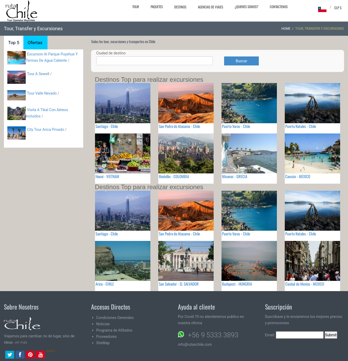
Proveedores (106, 336)
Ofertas (35, 42)
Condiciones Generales (115, 318)
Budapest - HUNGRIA (237, 284)
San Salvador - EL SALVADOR (179, 284)
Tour (135, 6)
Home (285, 28)
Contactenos (279, 6)
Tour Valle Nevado (42, 93)
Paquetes (157, 6)
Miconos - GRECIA (234, 176)
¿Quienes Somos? (246, 6)
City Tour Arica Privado (45, 129)
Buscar (241, 61)
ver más (21, 342)
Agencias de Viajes (210, 6)
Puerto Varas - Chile (236, 126)
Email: (294, 335)
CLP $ (337, 7)
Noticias (103, 324)
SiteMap (103, 343)
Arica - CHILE (105, 284)
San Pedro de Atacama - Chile (179, 126)
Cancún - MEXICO (297, 176)
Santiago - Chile (107, 126)
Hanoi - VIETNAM (107, 176)
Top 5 (13, 42)
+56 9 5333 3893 (213, 335)
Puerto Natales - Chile (300, 126)
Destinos (180, 6)
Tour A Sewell (38, 74)
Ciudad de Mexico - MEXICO (304, 284)
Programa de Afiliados (114, 330)
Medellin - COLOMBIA (174, 176)
